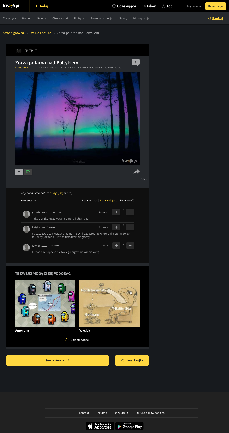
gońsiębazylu (40, 212)
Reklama (101, 412)
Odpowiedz (103, 212)
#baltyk (42, 67)
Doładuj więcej (77, 340)
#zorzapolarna (55, 67)
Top (169, 6)
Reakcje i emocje (102, 18)
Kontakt (84, 412)
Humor (26, 18)
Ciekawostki (60, 18)
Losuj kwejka (132, 360)
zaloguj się (56, 193)
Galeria (41, 18)
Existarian (38, 227)
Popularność (127, 200)
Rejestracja (215, 6)
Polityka (79, 18)
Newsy (123, 18)
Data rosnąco (89, 200)
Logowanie (194, 6)
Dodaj (43, 6)
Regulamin (121, 412)
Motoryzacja (141, 18)
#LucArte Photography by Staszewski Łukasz (98, 67)
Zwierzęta (9, 18)
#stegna (68, 67)
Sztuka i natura (40, 33)
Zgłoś (144, 179)
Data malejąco (108, 200)
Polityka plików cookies (150, 412)
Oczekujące (126, 6)
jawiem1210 (39, 245)
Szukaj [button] (217, 18)
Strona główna (13, 33)
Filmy (151, 6)
